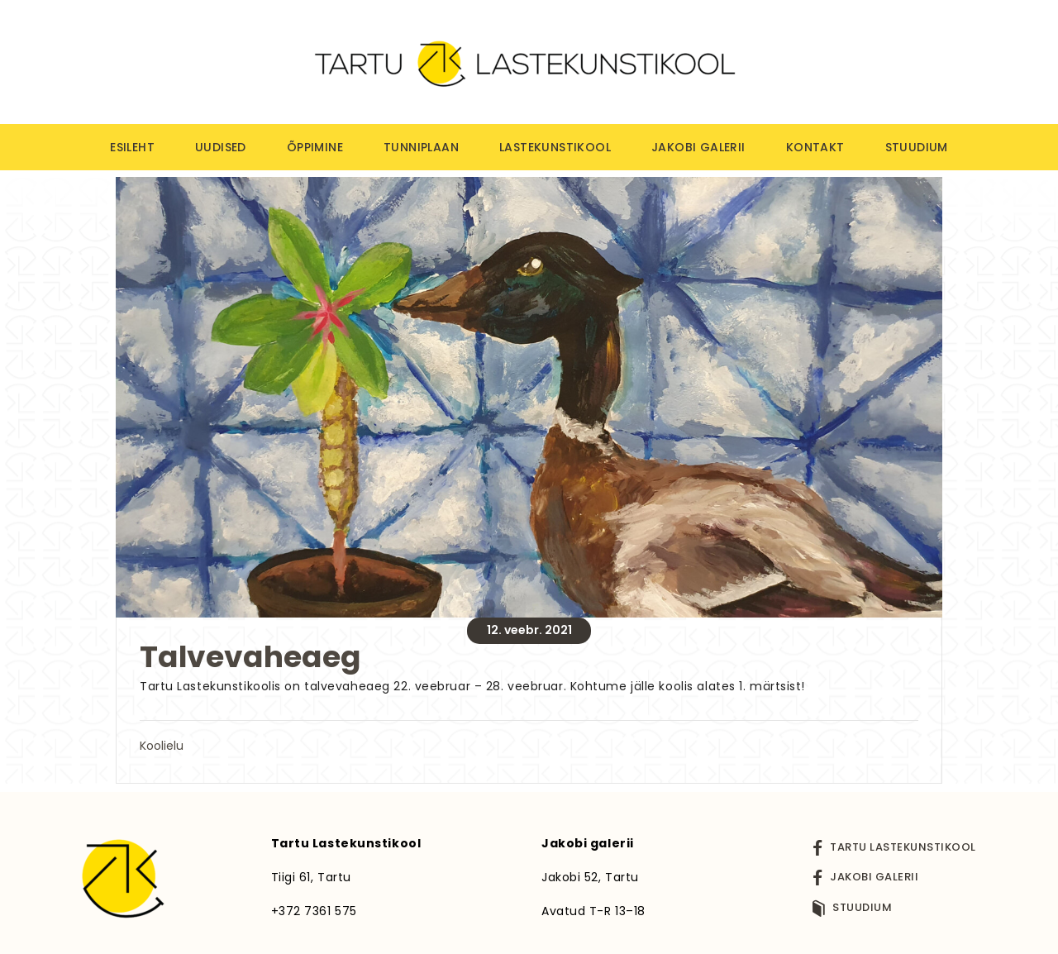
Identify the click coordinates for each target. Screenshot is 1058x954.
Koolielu (161, 745)
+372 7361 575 (314, 911)
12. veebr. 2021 (529, 630)
